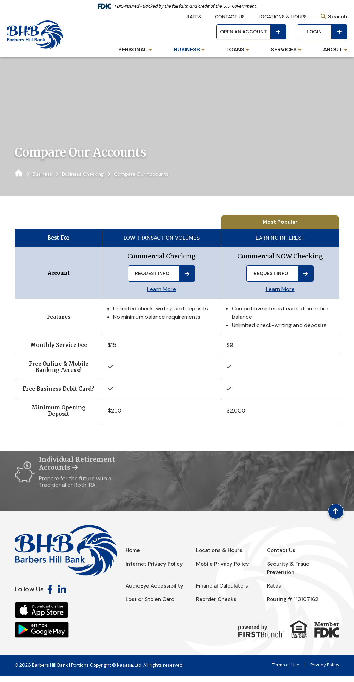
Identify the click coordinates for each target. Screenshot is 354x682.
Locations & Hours (283, 17)
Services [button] (284, 49)
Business (42, 174)
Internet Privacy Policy (154, 570)
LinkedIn (62, 595)
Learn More (161, 289)
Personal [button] (132, 49)
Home (133, 556)
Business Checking (83, 174)
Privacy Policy (324, 671)
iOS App (42, 616)
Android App (42, 636)
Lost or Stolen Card (150, 605)
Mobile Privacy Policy (223, 570)
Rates (194, 17)
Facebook (50, 595)
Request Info (152, 273)
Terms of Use (286, 671)
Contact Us (230, 17)
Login (314, 31)
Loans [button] (235, 49)
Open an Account (243, 31)
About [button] (333, 49)
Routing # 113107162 (292, 605)
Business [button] (187, 49)
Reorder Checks (216, 605)
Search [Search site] (337, 16)
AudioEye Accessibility (155, 592)
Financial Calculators (222, 592)
